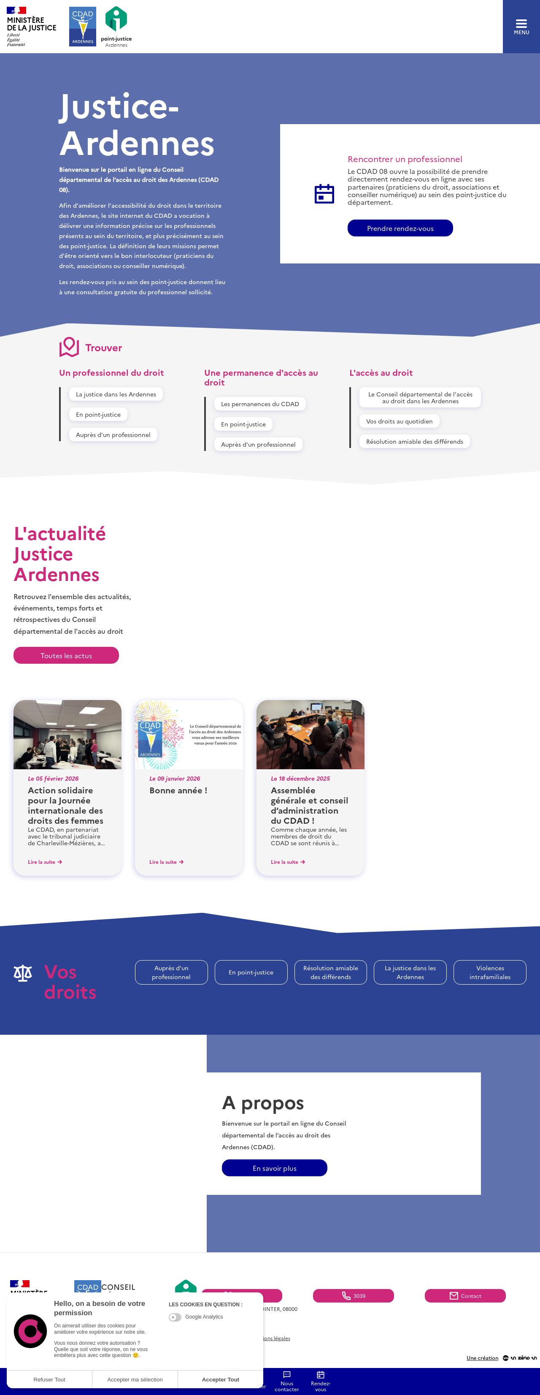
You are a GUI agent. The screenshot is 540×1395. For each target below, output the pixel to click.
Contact (471, 1295)
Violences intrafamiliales (490, 972)
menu (521, 26)
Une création (482, 1358)
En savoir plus (275, 1167)
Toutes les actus (66, 655)
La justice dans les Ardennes (116, 394)
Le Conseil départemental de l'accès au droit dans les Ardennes (420, 397)
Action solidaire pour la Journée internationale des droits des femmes (65, 805)
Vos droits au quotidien (399, 421)
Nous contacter (287, 1386)
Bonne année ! (178, 789)
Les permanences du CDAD (260, 403)
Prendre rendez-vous (400, 228)
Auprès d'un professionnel (113, 434)
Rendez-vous (321, 1386)
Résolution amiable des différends (414, 441)
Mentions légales (270, 1338)
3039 (359, 1295)
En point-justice (98, 414)
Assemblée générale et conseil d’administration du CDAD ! (309, 805)
